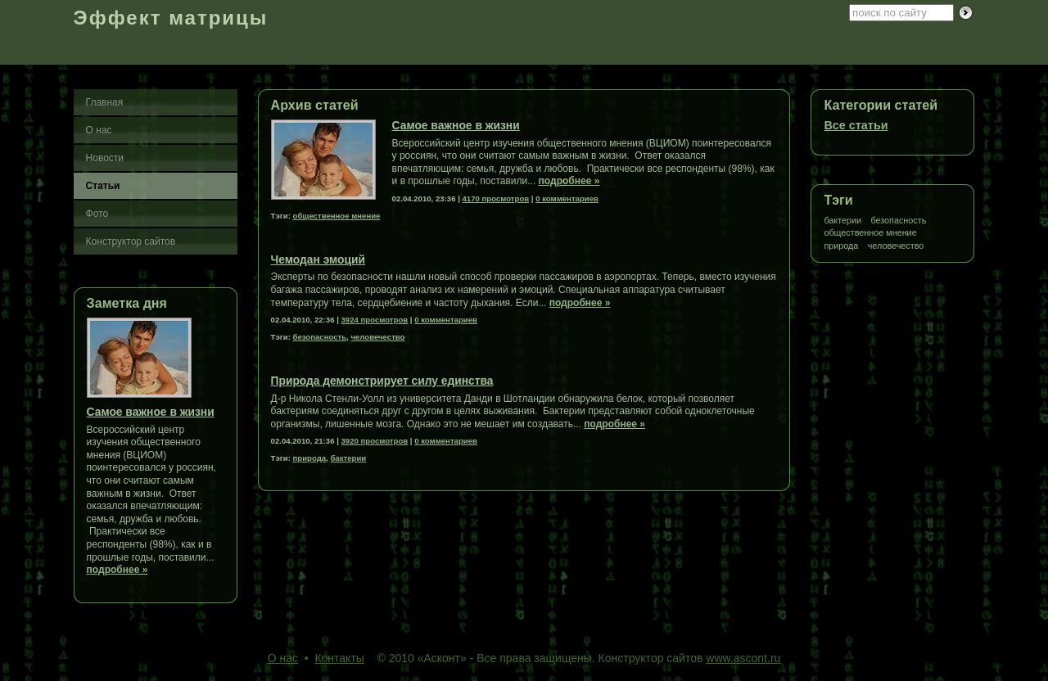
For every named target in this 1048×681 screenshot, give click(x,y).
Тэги (838, 199)
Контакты (339, 658)
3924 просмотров (375, 319)
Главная (105, 102)
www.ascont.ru (743, 658)
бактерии (842, 220)
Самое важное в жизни (151, 412)
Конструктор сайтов (131, 241)
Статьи (103, 186)
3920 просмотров (375, 440)
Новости (105, 158)
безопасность (898, 220)
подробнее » (117, 569)
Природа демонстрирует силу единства (382, 381)
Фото (97, 213)
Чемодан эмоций (318, 260)
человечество (896, 245)
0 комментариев (567, 198)
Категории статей (880, 104)
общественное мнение (870, 232)
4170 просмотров (496, 198)
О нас (99, 130)
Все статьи (856, 125)
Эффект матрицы (171, 18)
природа (841, 245)
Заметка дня (127, 302)
